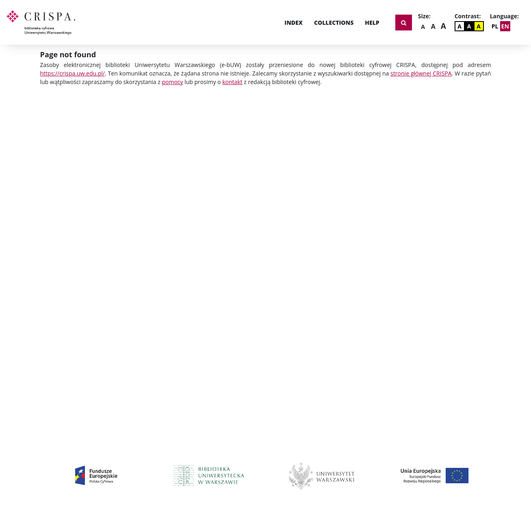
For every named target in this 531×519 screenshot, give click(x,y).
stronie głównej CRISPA (420, 73)
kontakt (232, 82)
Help (372, 22)
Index (293, 22)
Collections (333, 22)
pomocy (172, 82)
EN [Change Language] (505, 26)
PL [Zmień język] (495, 26)
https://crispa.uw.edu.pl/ (72, 73)
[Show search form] (403, 22)
